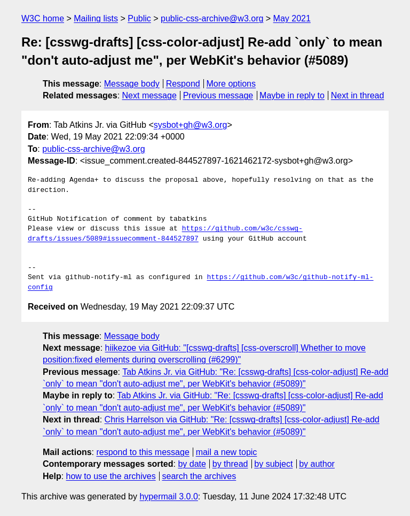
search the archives (199, 476)
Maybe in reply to (292, 95)
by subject (273, 463)
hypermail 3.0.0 (168, 496)
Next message (149, 95)
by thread (230, 463)
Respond (183, 83)
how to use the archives (111, 476)
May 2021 (292, 18)
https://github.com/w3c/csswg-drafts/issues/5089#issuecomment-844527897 (165, 233)
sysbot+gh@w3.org (190, 124)
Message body (132, 83)
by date (192, 463)
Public (139, 18)
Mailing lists (96, 18)
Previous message (218, 95)
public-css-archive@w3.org (212, 18)
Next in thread (357, 95)
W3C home (42, 18)
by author (317, 463)
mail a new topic (226, 452)
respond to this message (142, 452)
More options (231, 83)
